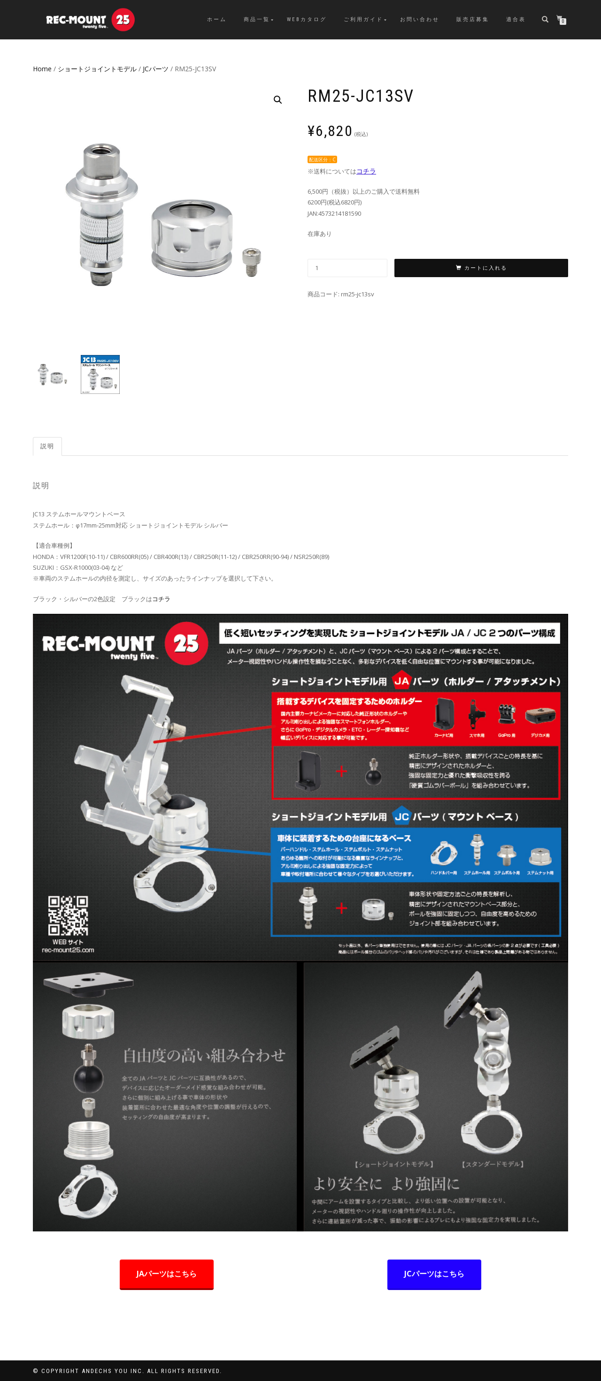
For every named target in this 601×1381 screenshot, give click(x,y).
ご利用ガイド (363, 19)
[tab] (48, 446)
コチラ (366, 170)
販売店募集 (472, 19)
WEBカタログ (307, 19)
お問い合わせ (419, 19)
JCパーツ (156, 68)
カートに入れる (485, 268)
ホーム (217, 19)
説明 (47, 446)
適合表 (516, 19)
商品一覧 (257, 19)
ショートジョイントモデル (97, 68)
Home (42, 68)
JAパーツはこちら (167, 1273)
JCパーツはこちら (434, 1273)
